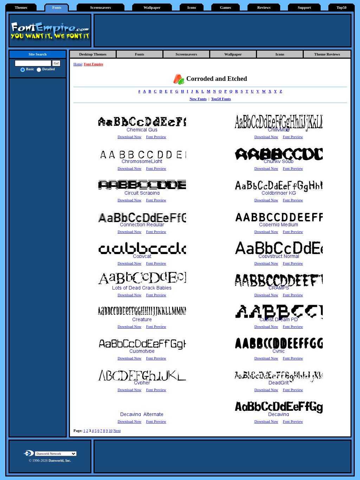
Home (77, 64)
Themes (21, 7)
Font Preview (156, 137)
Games (225, 7)
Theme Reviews (327, 54)
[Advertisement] (223, 30)
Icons (191, 7)
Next (117, 431)
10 (110, 431)
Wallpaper (152, 7)
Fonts (56, 7)
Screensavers (100, 7)
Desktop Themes (93, 54)
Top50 (342, 7)
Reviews (263, 7)
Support (304, 7)
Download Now (129, 137)
